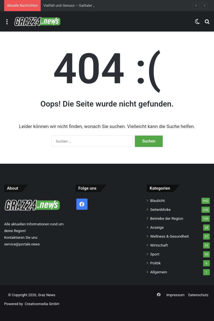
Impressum (175, 295)
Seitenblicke (160, 209)
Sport (154, 254)
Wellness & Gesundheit (169, 236)
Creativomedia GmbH (42, 304)
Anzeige (157, 227)
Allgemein (158, 272)
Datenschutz (198, 295)
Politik (155, 263)
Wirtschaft (159, 245)
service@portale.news (22, 244)
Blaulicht (157, 200)
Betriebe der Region (166, 218)
